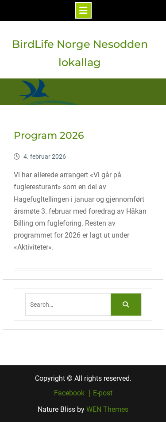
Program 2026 (49, 135)
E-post (102, 393)
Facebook (69, 393)
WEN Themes (107, 409)
